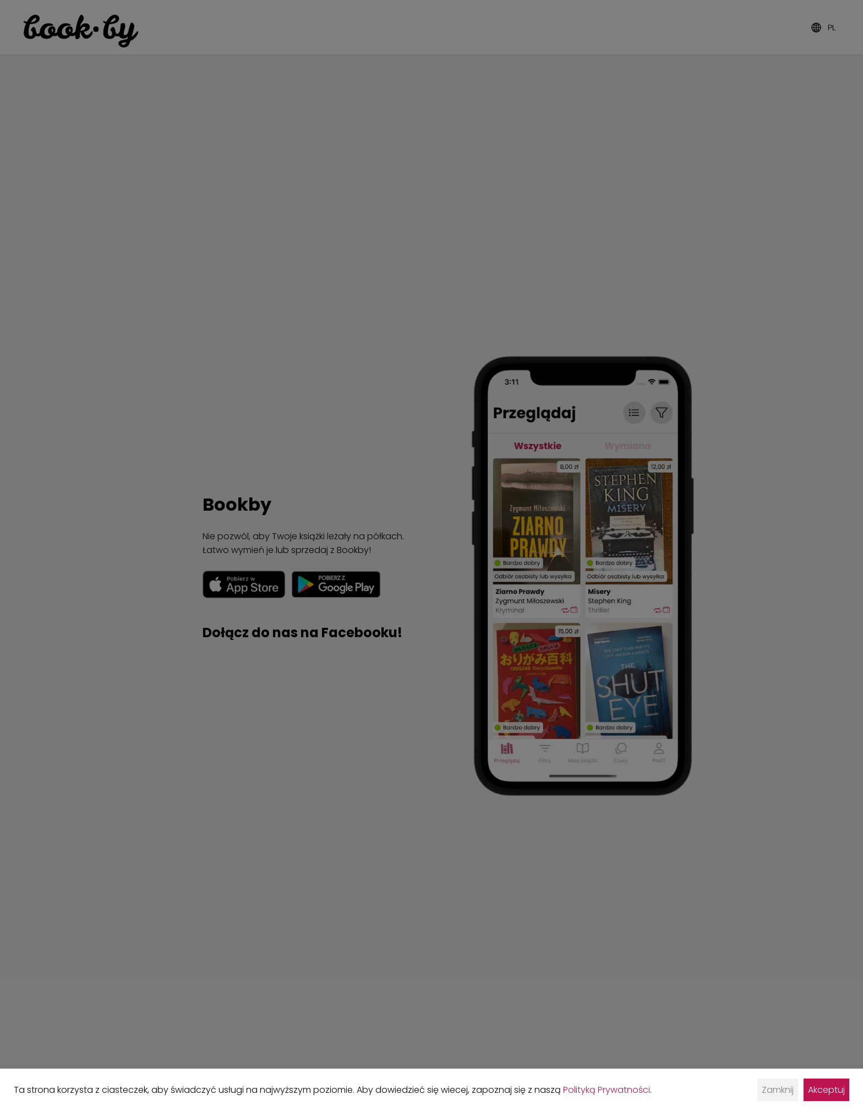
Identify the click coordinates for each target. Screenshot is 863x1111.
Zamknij (778, 1089)
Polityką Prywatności (606, 1089)
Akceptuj (826, 1089)
